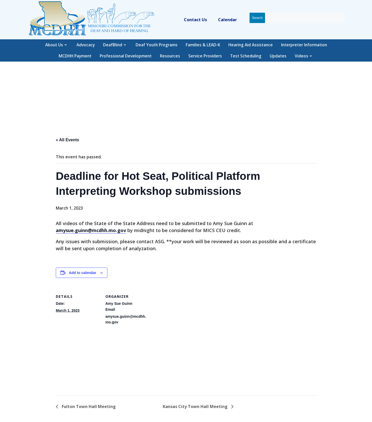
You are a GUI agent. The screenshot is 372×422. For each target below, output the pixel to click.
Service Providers (205, 56)
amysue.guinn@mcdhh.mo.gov (91, 230)
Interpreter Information (304, 45)
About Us (56, 45)
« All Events (67, 140)
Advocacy (85, 45)
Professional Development (126, 56)
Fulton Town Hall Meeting (88, 406)
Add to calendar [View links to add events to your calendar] (82, 273)
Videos (304, 56)
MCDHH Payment (75, 56)
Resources (170, 56)
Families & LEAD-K (203, 45)
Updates (278, 56)
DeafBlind (115, 45)
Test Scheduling (245, 56)
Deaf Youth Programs (156, 45)
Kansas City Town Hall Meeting (196, 406)
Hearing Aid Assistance (250, 45)
